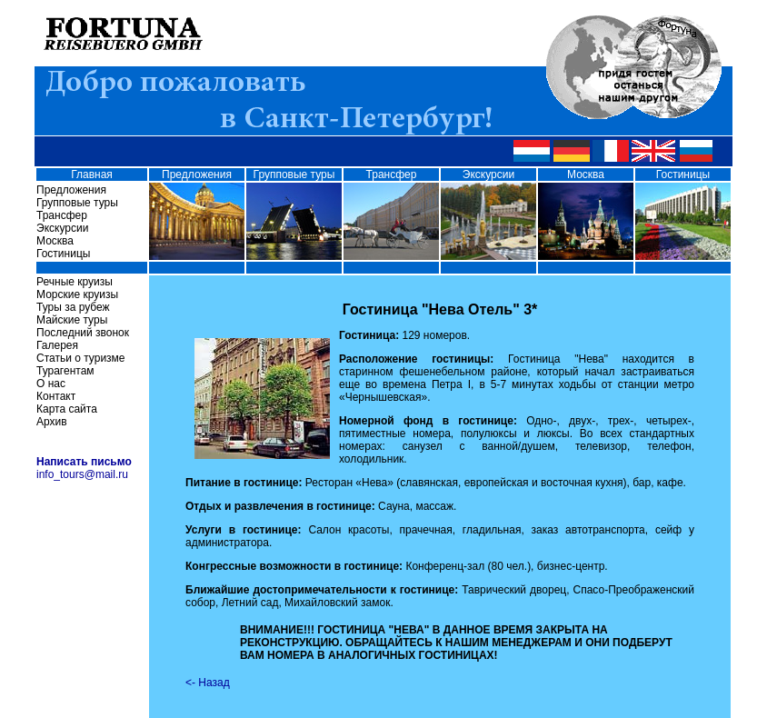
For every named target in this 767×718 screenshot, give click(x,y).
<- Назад (207, 682)
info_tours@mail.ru (82, 474)
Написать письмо (84, 461)
